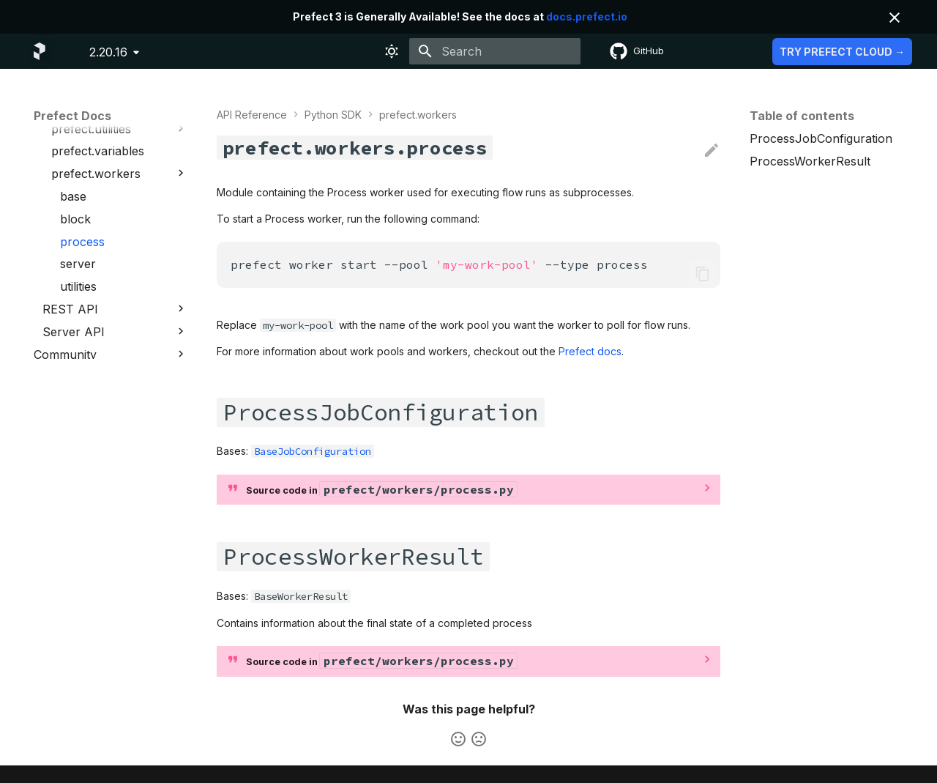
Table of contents (802, 115)
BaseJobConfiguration (312, 451)
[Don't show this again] (894, 17)
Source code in (381, 489)
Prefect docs (590, 351)
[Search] (495, 51)
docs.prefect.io (586, 16)
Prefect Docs (72, 115)
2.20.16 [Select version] (108, 52)
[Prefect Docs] (39, 51)
